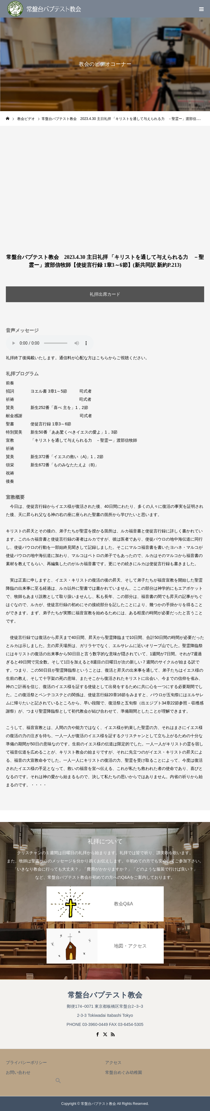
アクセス (113, 1062)
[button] (58, 1082)
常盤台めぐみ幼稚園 (123, 1072)
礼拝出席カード (105, 294)
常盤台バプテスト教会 (105, 995)
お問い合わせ (18, 1072)
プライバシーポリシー (26, 1062)
